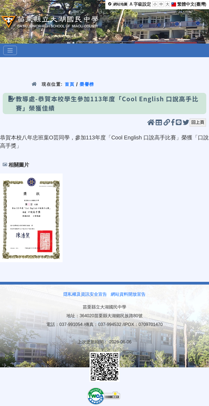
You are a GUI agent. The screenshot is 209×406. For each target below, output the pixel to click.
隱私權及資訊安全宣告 (85, 294)
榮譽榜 (87, 84)
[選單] (10, 50)
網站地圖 (120, 4)
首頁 (69, 84)
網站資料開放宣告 (128, 294)
